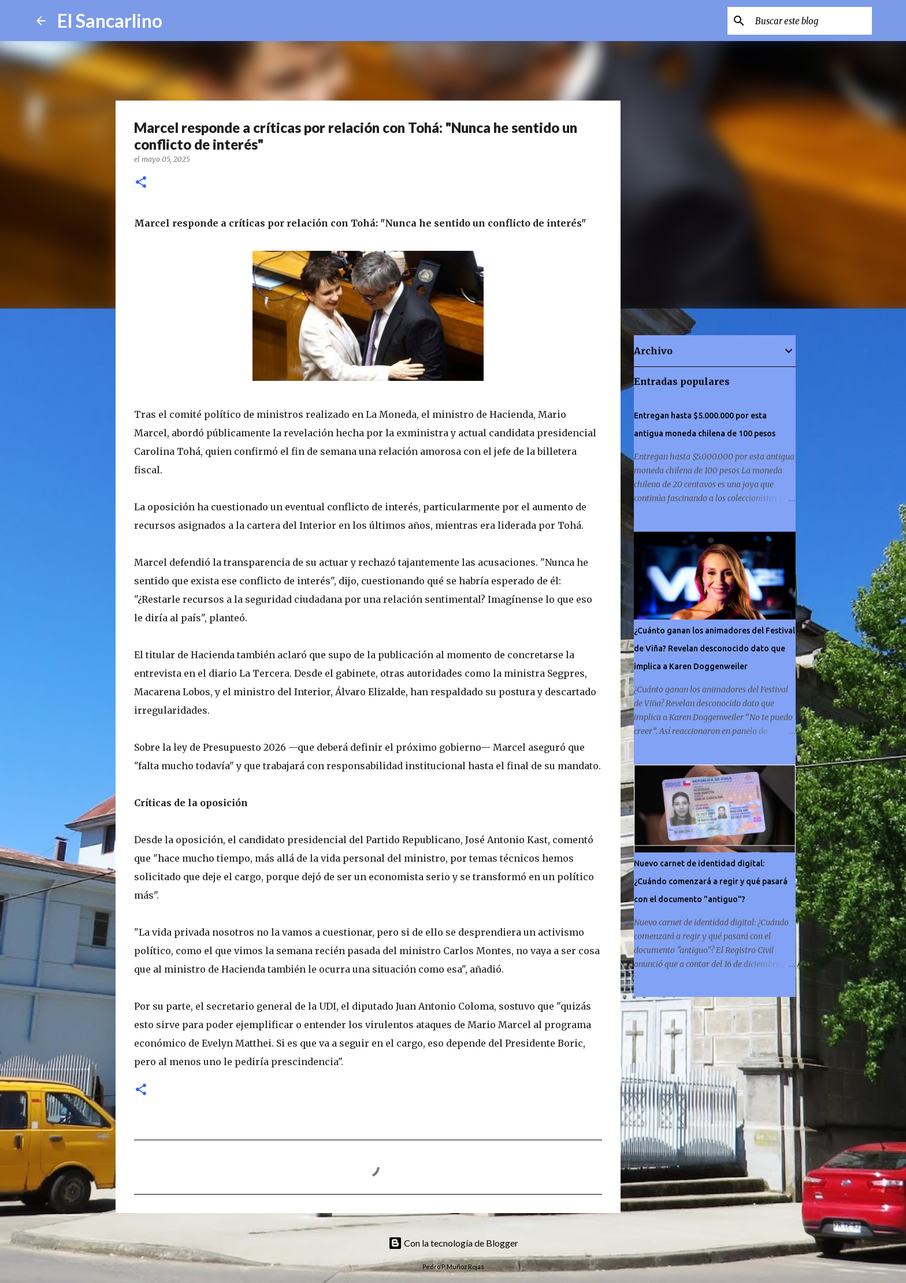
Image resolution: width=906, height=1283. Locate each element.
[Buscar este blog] (811, 21)
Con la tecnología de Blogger (453, 1242)
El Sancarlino (109, 20)
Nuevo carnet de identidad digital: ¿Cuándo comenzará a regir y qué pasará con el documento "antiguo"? (711, 881)
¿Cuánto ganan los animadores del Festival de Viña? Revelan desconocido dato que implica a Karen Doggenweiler (714, 648)
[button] (141, 183)
